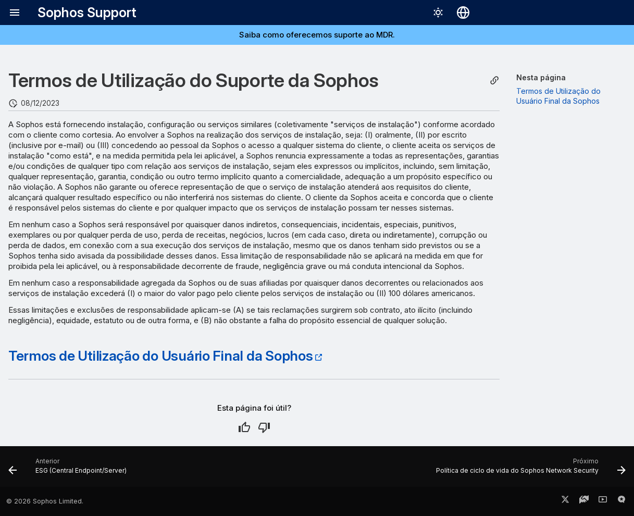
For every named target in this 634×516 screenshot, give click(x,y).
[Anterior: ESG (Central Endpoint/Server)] (70, 470)
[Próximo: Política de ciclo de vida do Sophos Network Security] (528, 470)
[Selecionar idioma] (463, 12)
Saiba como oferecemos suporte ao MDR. (317, 35)
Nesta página (541, 77)
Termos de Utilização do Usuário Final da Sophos (160, 355)
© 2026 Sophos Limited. (44, 501)
